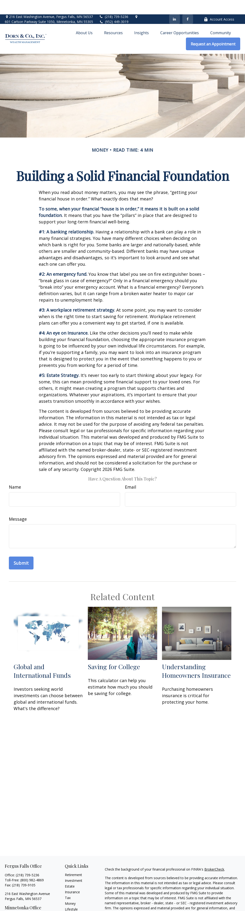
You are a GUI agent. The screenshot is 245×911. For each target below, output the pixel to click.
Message (18, 505)
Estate (70, 872)
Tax (68, 883)
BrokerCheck (214, 855)
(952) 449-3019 (116, 7)
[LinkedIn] (174, 5)
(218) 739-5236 (113, 2)
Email (130, 472)
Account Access (219, 5)
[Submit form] (21, 548)
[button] (84, 18)
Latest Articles (76, 900)
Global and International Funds (42, 656)
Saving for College (114, 652)
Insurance (72, 877)
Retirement (73, 860)
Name (15, 472)
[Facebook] (187, 5)
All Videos (72, 906)
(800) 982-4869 (32, 865)
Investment (73, 866)
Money (70, 889)
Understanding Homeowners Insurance (196, 656)
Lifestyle (71, 895)
